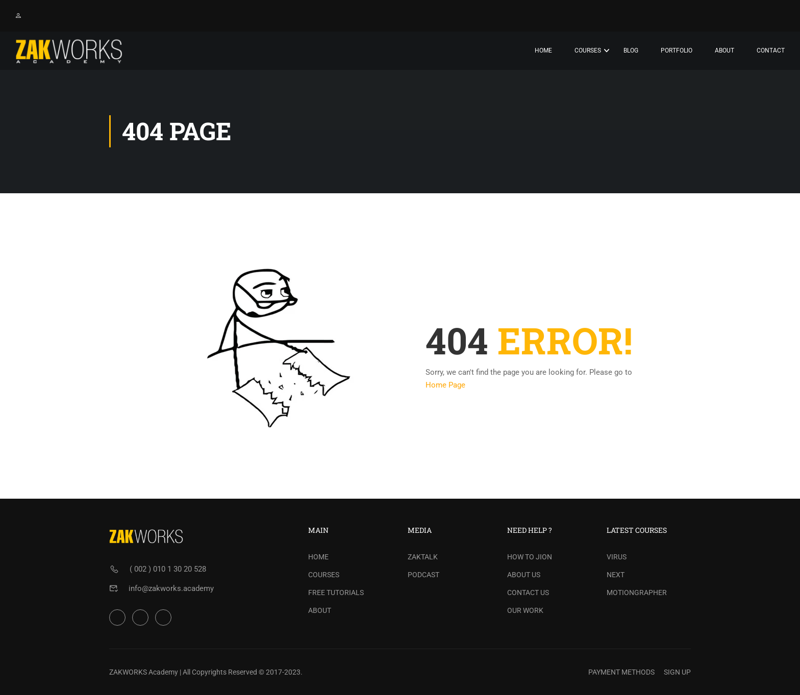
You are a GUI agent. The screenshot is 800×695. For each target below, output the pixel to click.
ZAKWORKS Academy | (145, 672)
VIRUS (617, 557)
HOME (318, 557)
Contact (771, 50)
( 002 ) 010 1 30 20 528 (168, 569)
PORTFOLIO (676, 50)
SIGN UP (677, 672)
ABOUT (319, 610)
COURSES (323, 575)
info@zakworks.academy (171, 588)
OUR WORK (525, 610)
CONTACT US (528, 592)
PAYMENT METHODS (621, 672)
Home (543, 50)
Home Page (445, 385)
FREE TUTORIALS (336, 592)
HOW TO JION (529, 557)
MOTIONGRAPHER (637, 592)
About (724, 50)
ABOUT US (523, 575)
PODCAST (423, 575)
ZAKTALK (423, 557)
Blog (630, 50)
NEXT (615, 575)
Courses (587, 50)
